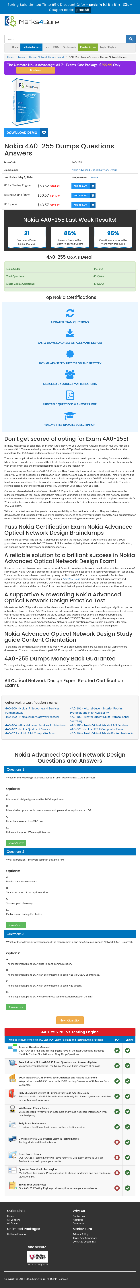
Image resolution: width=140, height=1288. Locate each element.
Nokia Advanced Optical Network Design (94, 169)
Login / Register (108, 47)
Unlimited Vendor (17, 1234)
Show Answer (16, 842)
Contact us (79, 1216)
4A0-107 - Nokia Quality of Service (27, 729)
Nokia (21, 56)
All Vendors (13, 1219)
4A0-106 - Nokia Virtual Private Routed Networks (102, 733)
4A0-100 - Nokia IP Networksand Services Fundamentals (32, 710)
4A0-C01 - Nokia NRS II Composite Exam (96, 729)
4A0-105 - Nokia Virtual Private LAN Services (99, 725)
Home (15, 47)
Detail (93, 177)
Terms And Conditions (85, 1237)
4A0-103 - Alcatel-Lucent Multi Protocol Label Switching (99, 719)
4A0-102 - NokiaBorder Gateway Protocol (32, 716)
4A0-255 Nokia (71, 578)
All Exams (12, 1223)
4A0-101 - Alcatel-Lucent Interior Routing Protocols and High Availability (96, 710)
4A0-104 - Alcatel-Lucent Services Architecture (35, 725)
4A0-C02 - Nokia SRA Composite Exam (30, 733)
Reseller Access (88, 47)
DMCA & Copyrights (84, 1241)
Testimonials (69, 47)
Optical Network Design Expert (46, 56)
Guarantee (78, 1223)
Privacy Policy (80, 1234)
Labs (46, 47)
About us (78, 1219)
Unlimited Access (31, 47)
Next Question (70, 1020)
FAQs (56, 47)
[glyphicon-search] (131, 39)
